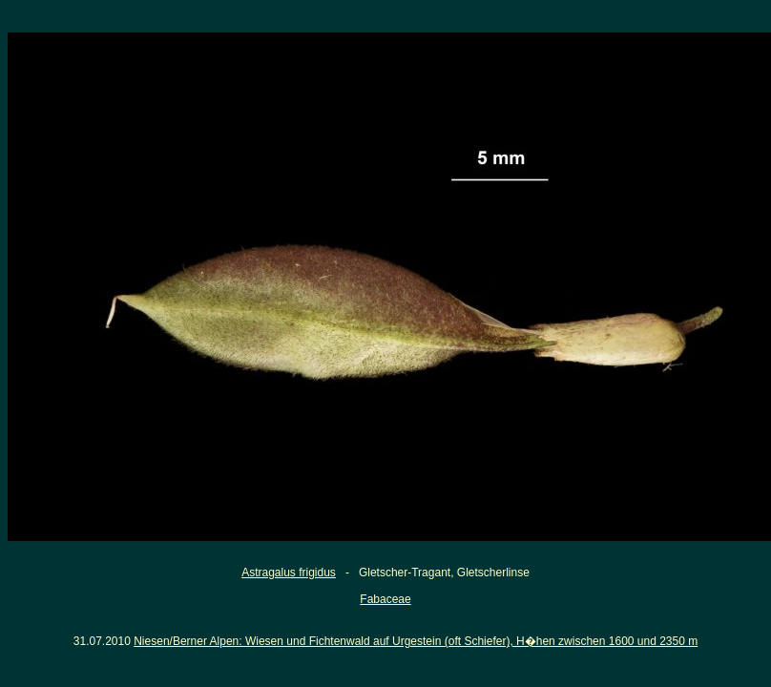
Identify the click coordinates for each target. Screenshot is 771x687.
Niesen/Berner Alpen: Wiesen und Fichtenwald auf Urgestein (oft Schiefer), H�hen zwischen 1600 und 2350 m (416, 641)
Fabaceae (385, 599)
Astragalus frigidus (288, 572)
